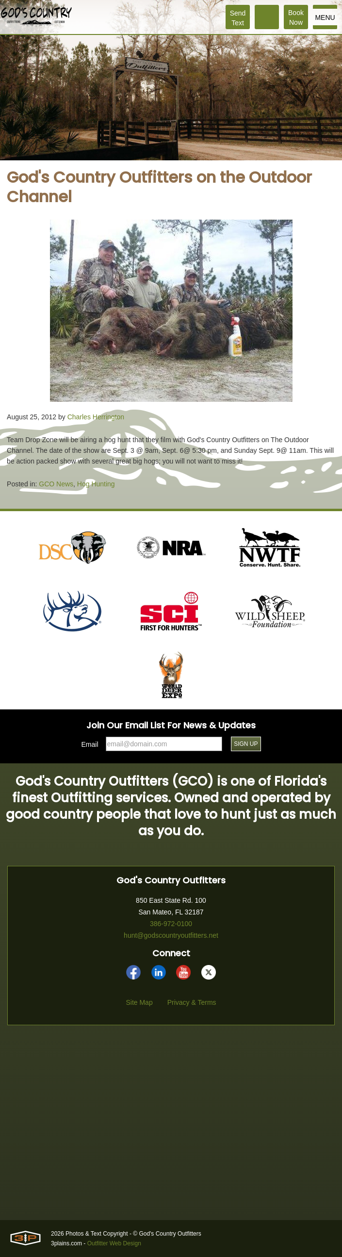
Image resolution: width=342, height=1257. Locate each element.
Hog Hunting (96, 484)
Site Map (139, 1002)
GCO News (56, 484)
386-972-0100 (171, 924)
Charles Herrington (96, 417)
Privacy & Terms (191, 1002)
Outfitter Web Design (114, 1243)
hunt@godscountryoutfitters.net (171, 935)
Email (89, 744)
